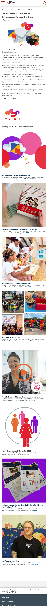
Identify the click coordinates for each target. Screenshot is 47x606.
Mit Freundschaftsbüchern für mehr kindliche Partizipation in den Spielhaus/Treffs (23, 506)
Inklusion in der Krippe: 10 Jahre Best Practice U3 (19, 229)
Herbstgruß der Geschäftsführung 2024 (16, 175)
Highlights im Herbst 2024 (11, 337)
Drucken (7, 20)
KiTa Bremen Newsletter (15, 9)
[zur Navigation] (3, 3)
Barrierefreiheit (8, 602)
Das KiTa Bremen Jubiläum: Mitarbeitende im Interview (21, 397)
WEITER (32, 179)
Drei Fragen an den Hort (10, 561)
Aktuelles (5, 9)
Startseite (5, 597)
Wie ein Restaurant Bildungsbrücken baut (16, 283)
